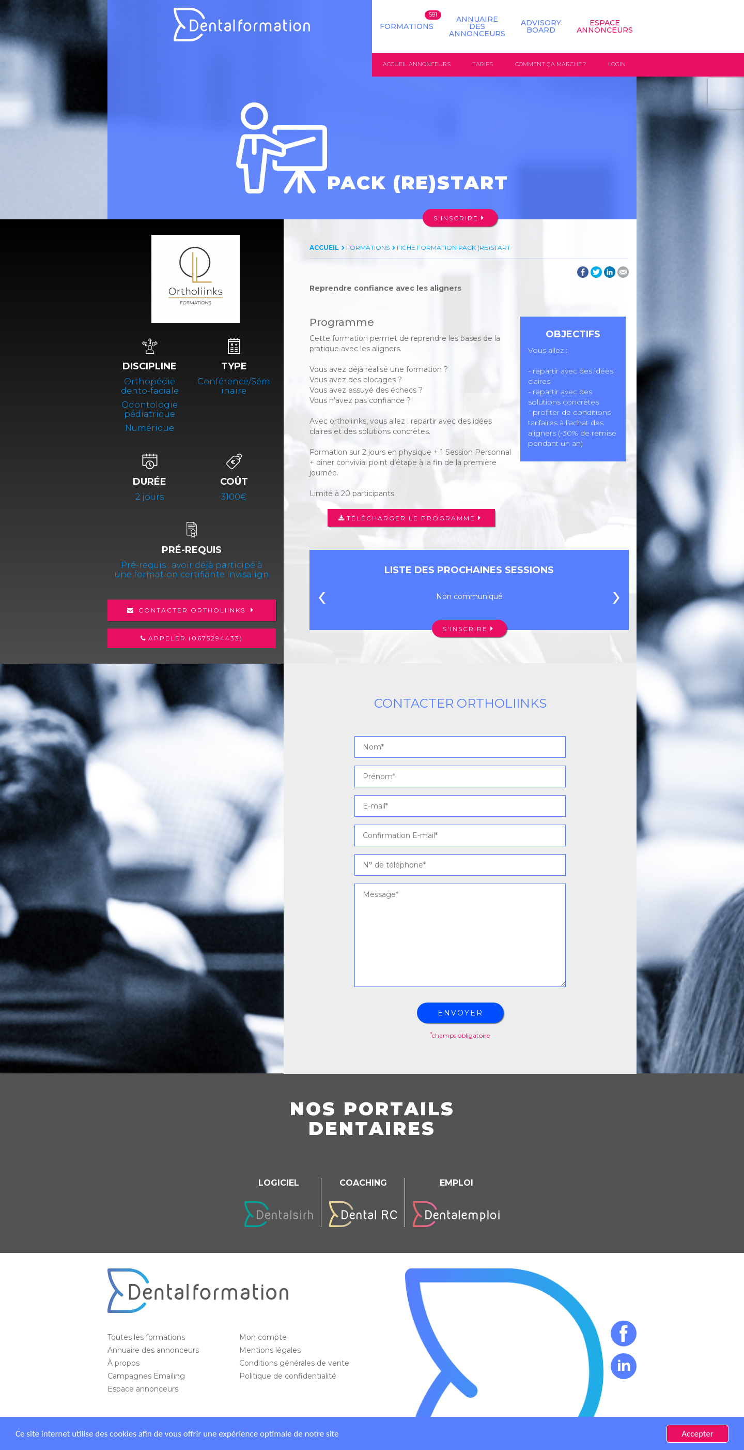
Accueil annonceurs (417, 64)
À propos (124, 1363)
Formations (406, 26)
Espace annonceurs (143, 1389)
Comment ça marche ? (550, 64)
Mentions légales (271, 1350)
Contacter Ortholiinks (192, 610)
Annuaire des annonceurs (477, 26)
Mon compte (264, 1337)
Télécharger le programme (411, 518)
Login (617, 64)
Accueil (324, 247)
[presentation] (322, 599)
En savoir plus (364, 1433)
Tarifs (482, 64)
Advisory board (541, 26)
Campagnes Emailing (147, 1376)
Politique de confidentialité (288, 1376)
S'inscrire (455, 218)
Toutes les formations (147, 1337)
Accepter (697, 1433)
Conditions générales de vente (295, 1363)
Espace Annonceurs (605, 26)
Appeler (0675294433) (195, 638)
